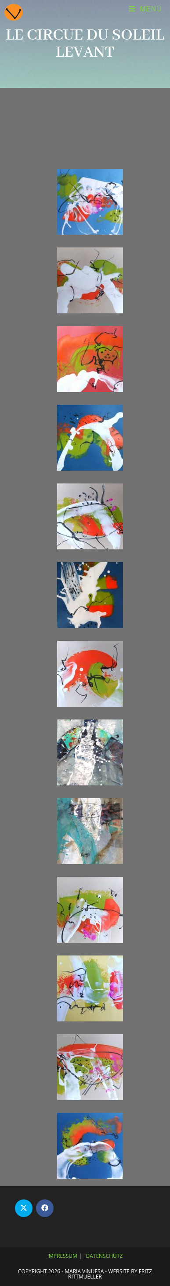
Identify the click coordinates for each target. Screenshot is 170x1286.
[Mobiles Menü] (145, 9)
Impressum (62, 1256)
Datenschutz (104, 1256)
